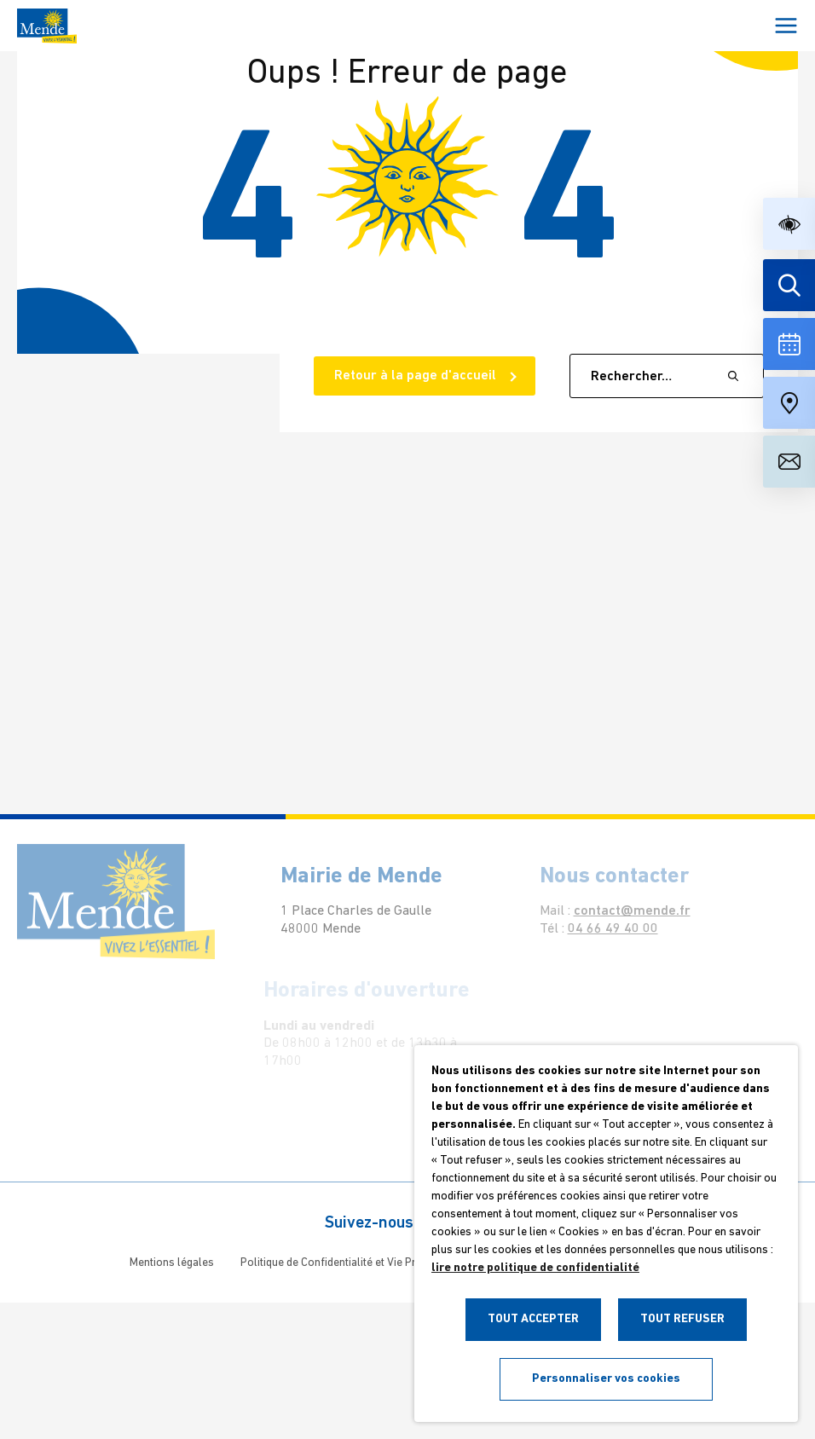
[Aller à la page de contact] (789, 462)
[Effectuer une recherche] (789, 285)
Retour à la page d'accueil (417, 376)
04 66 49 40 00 (604, 929)
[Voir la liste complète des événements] (789, 344)
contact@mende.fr (623, 911)
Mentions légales (172, 1263)
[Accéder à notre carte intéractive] (789, 403)
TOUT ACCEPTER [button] (533, 1319)
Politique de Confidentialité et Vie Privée (338, 1263)
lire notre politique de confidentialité (535, 1268)
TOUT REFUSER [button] (682, 1319)
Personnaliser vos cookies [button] (606, 1379)
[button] (789, 224)
